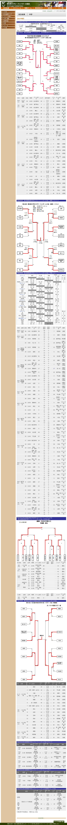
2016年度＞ (41, 818)
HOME (44, 11)
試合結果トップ (51, 11)
